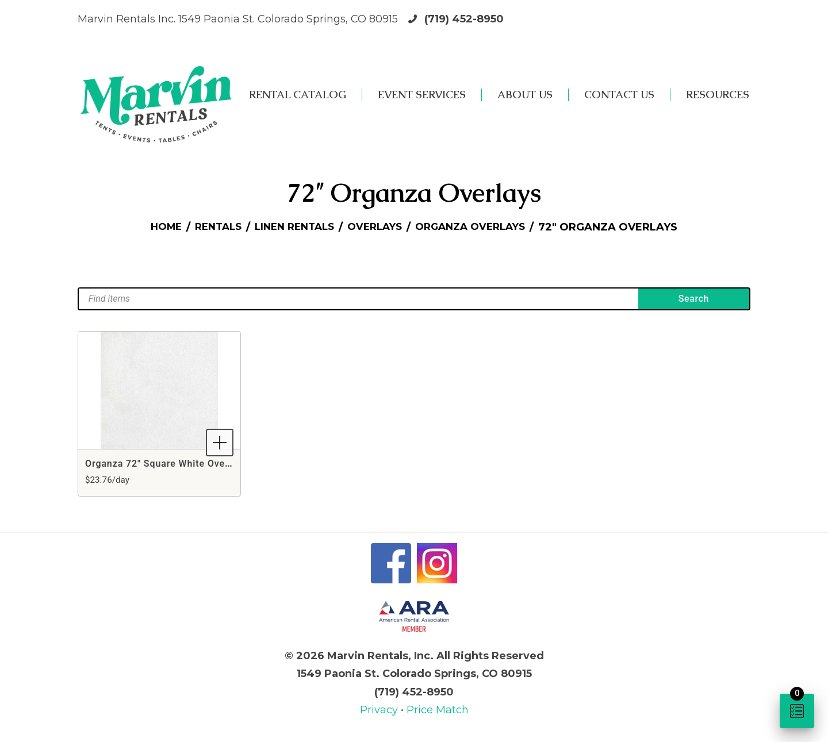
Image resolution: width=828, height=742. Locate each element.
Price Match (438, 709)
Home (155, 227)
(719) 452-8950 (464, 19)
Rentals (210, 227)
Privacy (380, 709)
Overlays (377, 227)
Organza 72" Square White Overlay (163, 463)
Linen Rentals (292, 227)
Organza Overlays (479, 227)
